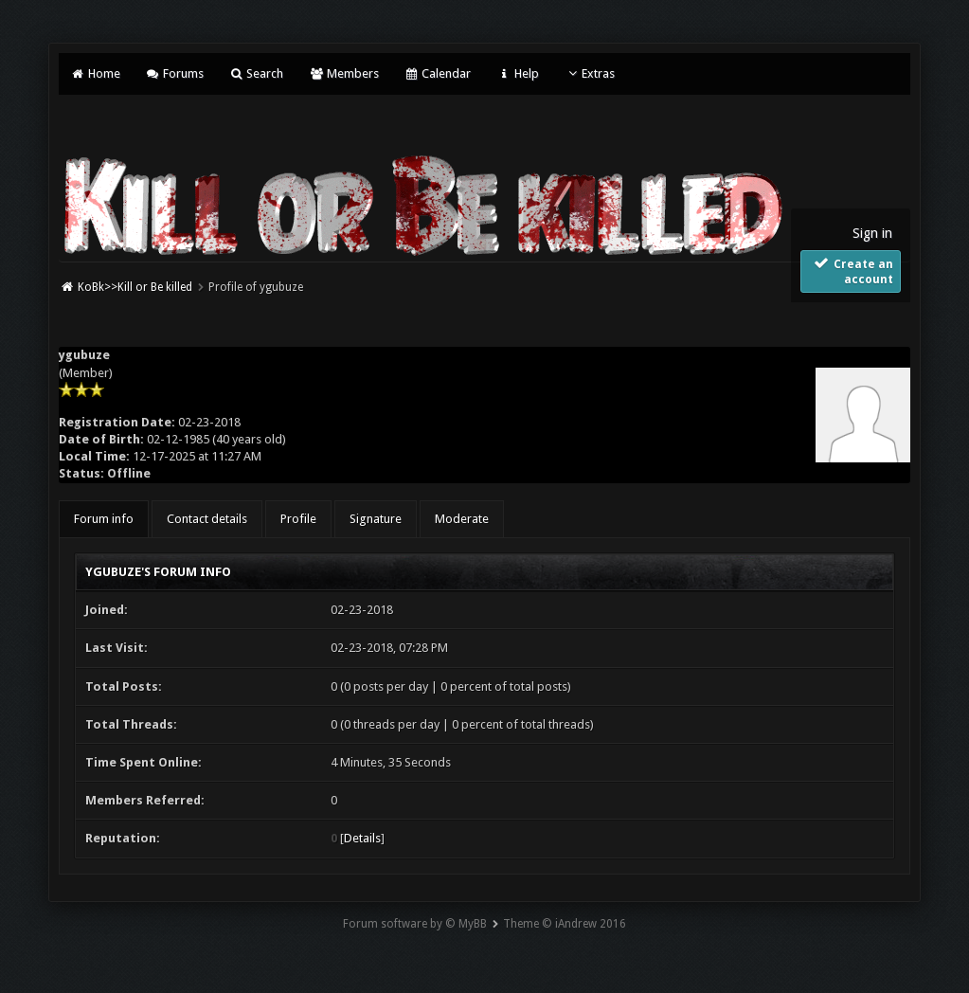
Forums (175, 73)
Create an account (852, 271)
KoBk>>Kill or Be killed (135, 287)
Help (517, 73)
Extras (590, 73)
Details (362, 838)
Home (94, 73)
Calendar (437, 73)
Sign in (872, 233)
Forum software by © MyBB (415, 923)
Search (256, 73)
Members (343, 73)
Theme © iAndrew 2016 (564, 923)
